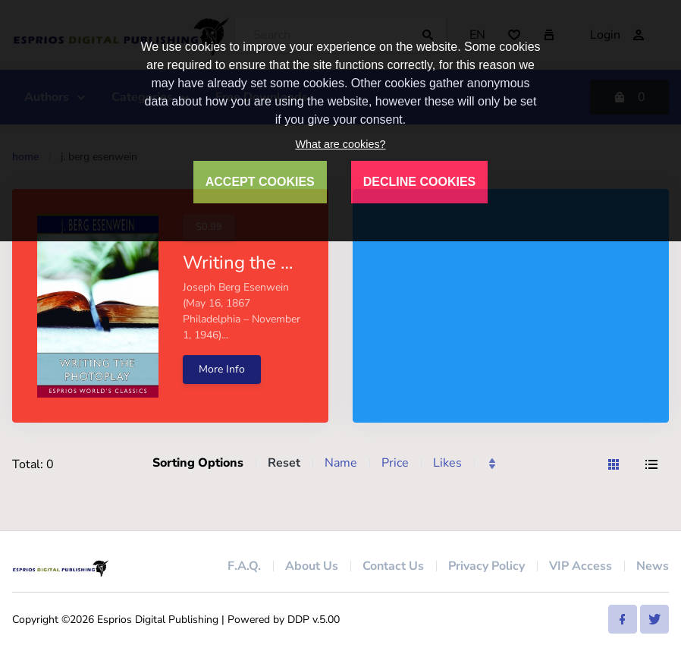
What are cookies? (340, 144)
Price (395, 463)
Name (341, 463)
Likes (447, 463)
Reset (284, 463)
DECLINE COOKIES (419, 181)
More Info (222, 369)
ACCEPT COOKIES (260, 181)
